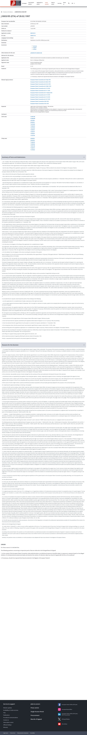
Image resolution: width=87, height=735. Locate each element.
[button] (43, 157)
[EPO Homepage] (16, 3)
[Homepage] (1, 12)
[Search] (69, 3)
